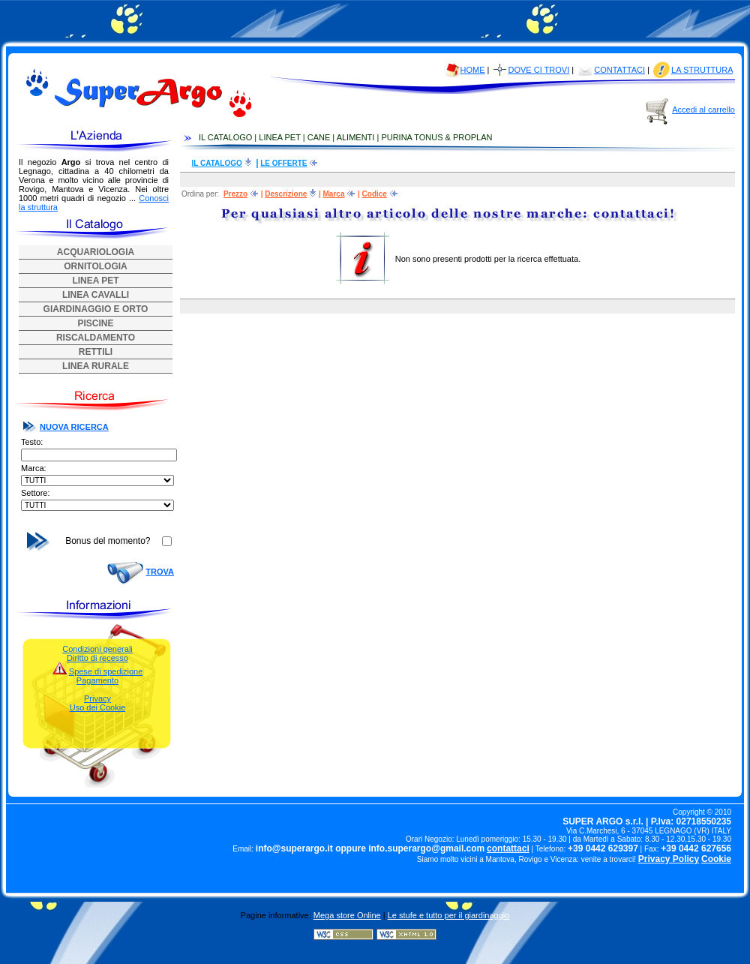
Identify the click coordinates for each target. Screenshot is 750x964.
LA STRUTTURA (702, 69)
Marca (334, 194)
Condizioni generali (97, 648)
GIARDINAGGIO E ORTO (96, 309)
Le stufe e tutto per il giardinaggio (449, 915)
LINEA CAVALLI (95, 295)
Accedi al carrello (703, 109)
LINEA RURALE (95, 366)
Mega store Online (347, 915)
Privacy (97, 698)
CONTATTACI (619, 69)
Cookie (716, 859)
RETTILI (95, 352)
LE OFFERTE (283, 163)
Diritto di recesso (97, 657)
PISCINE (95, 323)
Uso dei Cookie (98, 707)
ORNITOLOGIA (95, 266)
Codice (374, 194)
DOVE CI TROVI (539, 69)
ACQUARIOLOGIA (95, 252)
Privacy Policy (668, 859)
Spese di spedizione (105, 671)
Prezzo (236, 194)
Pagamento (97, 680)
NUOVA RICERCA (74, 426)
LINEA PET (95, 280)
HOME (472, 69)
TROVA (160, 571)
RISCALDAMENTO (95, 337)
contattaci (508, 848)
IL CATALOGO (217, 163)
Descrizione (286, 194)
